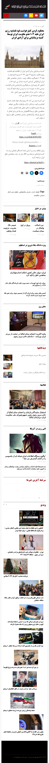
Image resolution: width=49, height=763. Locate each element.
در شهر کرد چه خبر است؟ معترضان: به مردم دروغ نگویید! (20, 667)
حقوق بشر (14, 192)
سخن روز (42, 307)
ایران (33, 192)
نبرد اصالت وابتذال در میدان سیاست (38, 228)
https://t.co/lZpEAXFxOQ (30, 137)
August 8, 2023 (35, 146)
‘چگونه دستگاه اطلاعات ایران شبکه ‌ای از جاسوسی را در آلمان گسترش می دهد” (25, 457)
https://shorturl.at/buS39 (34, 163)
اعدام (37, 192)
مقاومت (36, 195)
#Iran (33, 134)
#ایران (17, 123)
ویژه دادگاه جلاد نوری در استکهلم (32, 245)
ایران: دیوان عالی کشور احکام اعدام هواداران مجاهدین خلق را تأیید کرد (28, 273)
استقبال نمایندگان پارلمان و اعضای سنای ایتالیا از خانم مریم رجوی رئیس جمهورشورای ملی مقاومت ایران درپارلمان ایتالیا (26, 415)
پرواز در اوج (25, 225)
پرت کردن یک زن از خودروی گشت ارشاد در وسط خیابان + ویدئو (23, 646)
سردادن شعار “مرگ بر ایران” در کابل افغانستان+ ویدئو (20, 689)
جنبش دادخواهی (25, 192)
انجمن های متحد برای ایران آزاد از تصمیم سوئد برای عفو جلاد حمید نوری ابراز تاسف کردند (25, 294)
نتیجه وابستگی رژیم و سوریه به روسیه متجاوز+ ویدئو (19, 710)
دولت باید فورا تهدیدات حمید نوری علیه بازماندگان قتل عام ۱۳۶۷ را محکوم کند (25, 284)
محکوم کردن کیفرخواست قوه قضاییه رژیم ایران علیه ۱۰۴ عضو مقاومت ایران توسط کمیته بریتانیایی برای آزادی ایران (24, 34)
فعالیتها (43, 385)
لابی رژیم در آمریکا (38, 429)
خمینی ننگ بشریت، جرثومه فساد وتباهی (9, 228)
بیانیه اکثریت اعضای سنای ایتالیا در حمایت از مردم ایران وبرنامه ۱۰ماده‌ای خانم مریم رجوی (26, 335)
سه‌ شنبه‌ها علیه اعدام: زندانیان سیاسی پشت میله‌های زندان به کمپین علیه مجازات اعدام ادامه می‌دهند (25, 468)
